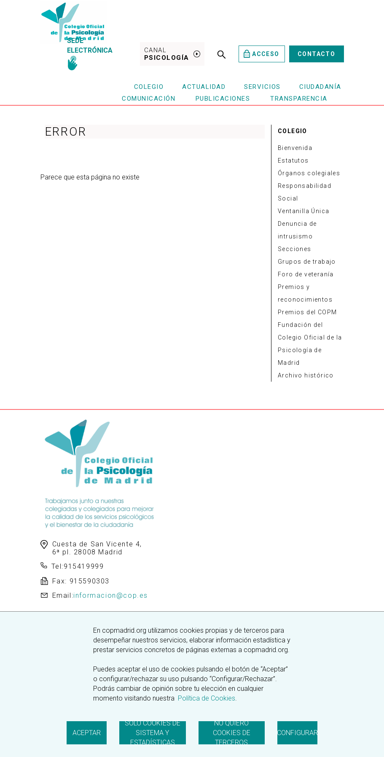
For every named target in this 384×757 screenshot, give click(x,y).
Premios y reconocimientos (305, 293)
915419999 (84, 566)
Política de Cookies (205, 698)
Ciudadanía (320, 87)
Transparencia (299, 98)
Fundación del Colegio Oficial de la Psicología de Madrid (310, 343)
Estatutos (293, 160)
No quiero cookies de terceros (231, 732)
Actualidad (204, 87)
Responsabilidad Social (304, 192)
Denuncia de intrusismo (297, 230)
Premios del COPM (307, 312)
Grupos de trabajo (307, 261)
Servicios (262, 87)
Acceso (261, 54)
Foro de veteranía (306, 274)
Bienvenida (295, 147)
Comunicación (148, 98)
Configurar (297, 733)
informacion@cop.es (110, 595)
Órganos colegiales (309, 173)
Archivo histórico (306, 375)
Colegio (149, 87)
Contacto (316, 54)
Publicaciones (223, 98)
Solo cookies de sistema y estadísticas (152, 732)
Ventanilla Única (303, 211)
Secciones (294, 249)
